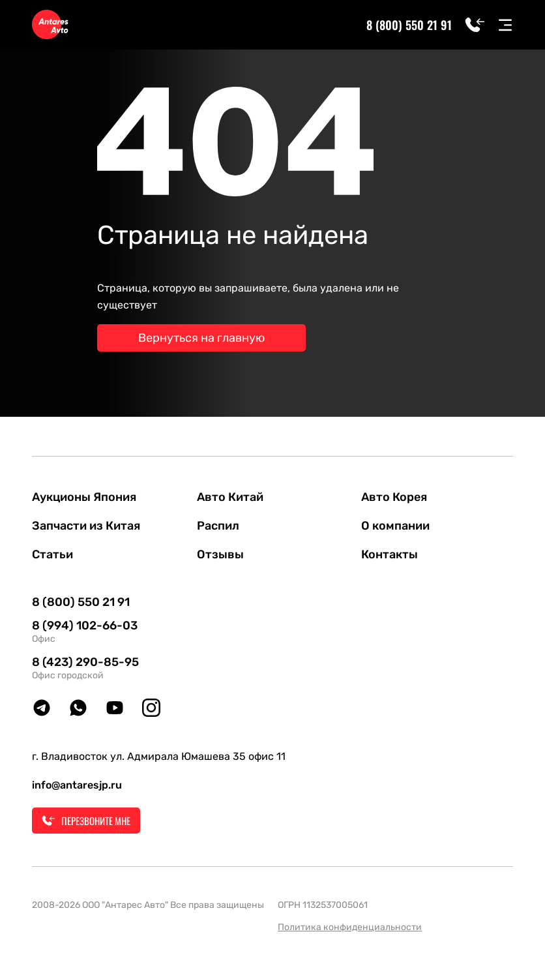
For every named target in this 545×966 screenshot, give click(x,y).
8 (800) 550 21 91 (409, 25)
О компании (395, 526)
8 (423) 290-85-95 (85, 662)
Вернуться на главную (201, 338)
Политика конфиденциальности (350, 927)
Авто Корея (394, 497)
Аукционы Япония (84, 497)
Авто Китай (230, 497)
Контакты (389, 554)
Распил (218, 526)
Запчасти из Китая (86, 526)
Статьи (52, 554)
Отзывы (220, 554)
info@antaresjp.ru (77, 785)
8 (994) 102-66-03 (85, 625)
